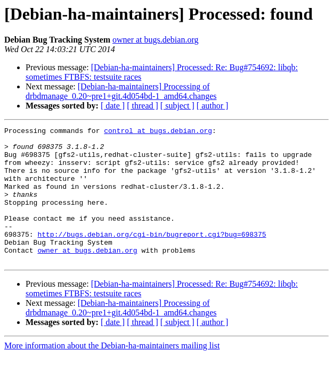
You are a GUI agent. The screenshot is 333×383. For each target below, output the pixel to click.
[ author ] (213, 105)
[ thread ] (142, 105)
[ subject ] (177, 105)
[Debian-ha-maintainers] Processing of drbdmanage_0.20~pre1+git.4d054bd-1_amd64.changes (121, 91)
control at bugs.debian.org (158, 132)
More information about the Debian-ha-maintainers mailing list (112, 372)
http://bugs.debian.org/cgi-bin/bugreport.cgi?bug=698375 (151, 256)
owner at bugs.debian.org (155, 39)
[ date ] (113, 105)
